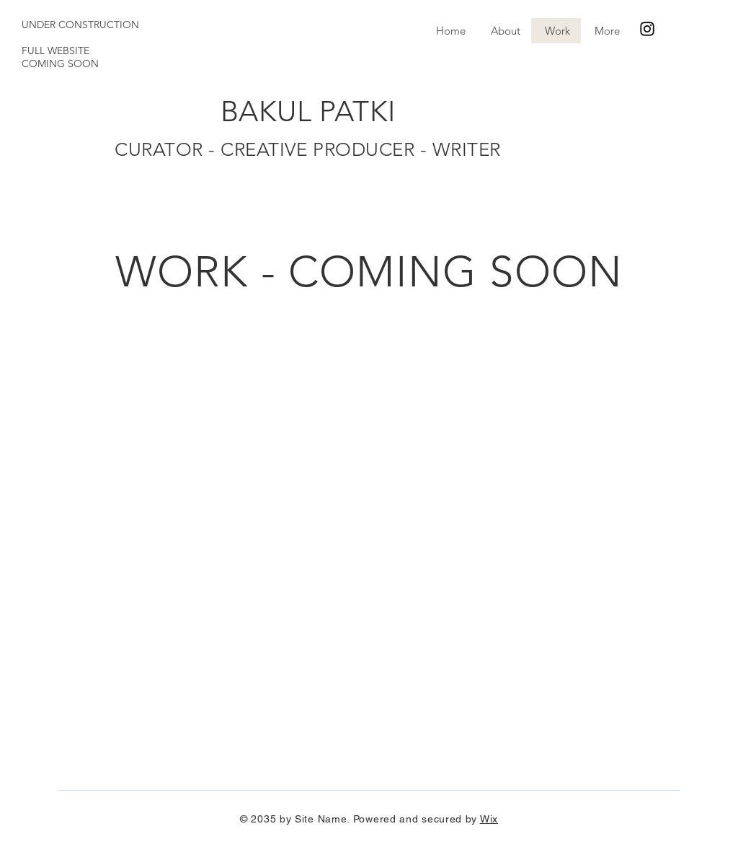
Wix (489, 819)
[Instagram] (647, 28)
